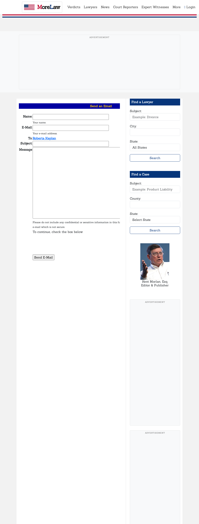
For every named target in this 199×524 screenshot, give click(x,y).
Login (190, 7)
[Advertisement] (99, 68)
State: (134, 141)
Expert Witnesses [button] (155, 7)
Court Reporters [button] (125, 7)
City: (133, 126)
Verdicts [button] (73, 7)
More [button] (177, 7)
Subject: (136, 111)
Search (155, 158)
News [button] (105, 7)
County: (135, 198)
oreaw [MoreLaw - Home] (42, 7)
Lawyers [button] (90, 7)
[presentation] (62, 246)
